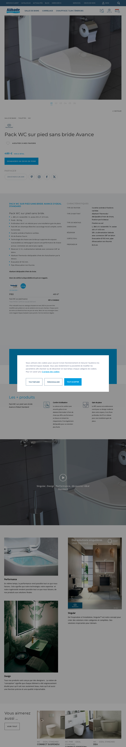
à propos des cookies (50, 372)
